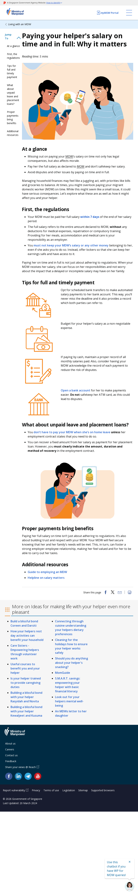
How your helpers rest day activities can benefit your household (27, 635)
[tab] (13, 36)
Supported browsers (103, 790)
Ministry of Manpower (17, 733)
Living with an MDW (19, 24)
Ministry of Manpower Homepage (20, 12)
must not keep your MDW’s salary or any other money (71, 245)
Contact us (11, 755)
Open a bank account (75, 390)
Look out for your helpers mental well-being (69, 701)
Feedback (10, 761)
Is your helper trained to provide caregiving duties (26, 682)
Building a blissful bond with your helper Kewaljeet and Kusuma (26, 711)
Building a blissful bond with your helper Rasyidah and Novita (26, 697)
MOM (80, 166)
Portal (107, 13)
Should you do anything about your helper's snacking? (71, 662)
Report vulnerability (14, 790)
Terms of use (51, 790)
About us (10, 743)
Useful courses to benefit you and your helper (25, 668)
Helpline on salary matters (46, 578)
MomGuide (62, 673)
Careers (9, 749)
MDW (69, 156)
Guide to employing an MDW (47, 572)
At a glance (13, 46)
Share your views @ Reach (20, 767)
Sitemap (83, 790)
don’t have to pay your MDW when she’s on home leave (72, 432)
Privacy (36, 790)
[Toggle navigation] (129, 13)
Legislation (68, 790)
